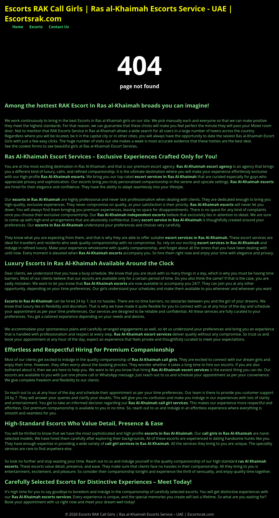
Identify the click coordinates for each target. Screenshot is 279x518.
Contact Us (59, 26)
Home (17, 26)
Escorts (36, 26)
